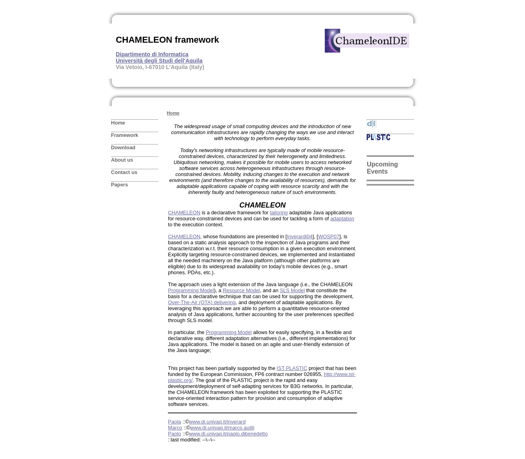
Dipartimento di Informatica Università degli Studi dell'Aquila (159, 57)
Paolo (174, 434)
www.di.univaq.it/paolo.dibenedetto (228, 434)
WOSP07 (328, 236)
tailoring (279, 213)
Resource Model (241, 290)
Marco (175, 428)
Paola (174, 422)
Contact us (124, 172)
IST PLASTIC (292, 368)
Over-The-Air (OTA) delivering (202, 302)
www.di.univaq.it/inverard (217, 422)
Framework (124, 135)
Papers (119, 185)
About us (122, 160)
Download (123, 147)
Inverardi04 (299, 236)
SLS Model (292, 290)
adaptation (342, 219)
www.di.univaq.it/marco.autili (222, 428)
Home (118, 123)
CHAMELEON (184, 213)
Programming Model (191, 290)
